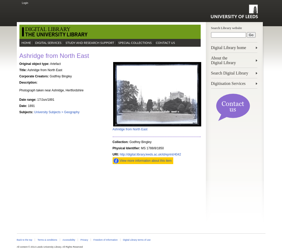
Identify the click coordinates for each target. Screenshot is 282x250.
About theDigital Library (223, 60)
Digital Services (48, 43)
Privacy (84, 240)
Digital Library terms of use (137, 240)
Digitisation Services (228, 83)
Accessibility (68, 240)
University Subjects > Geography (56, 112)
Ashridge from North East (130, 129)
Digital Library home (228, 47)
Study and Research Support (90, 43)
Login (25, 3)
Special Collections (135, 43)
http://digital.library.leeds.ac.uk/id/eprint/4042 (150, 154)
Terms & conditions (47, 240)
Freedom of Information (105, 240)
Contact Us (165, 43)
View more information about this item (146, 161)
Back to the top (24, 240)
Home (26, 43)
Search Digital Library (229, 73)
